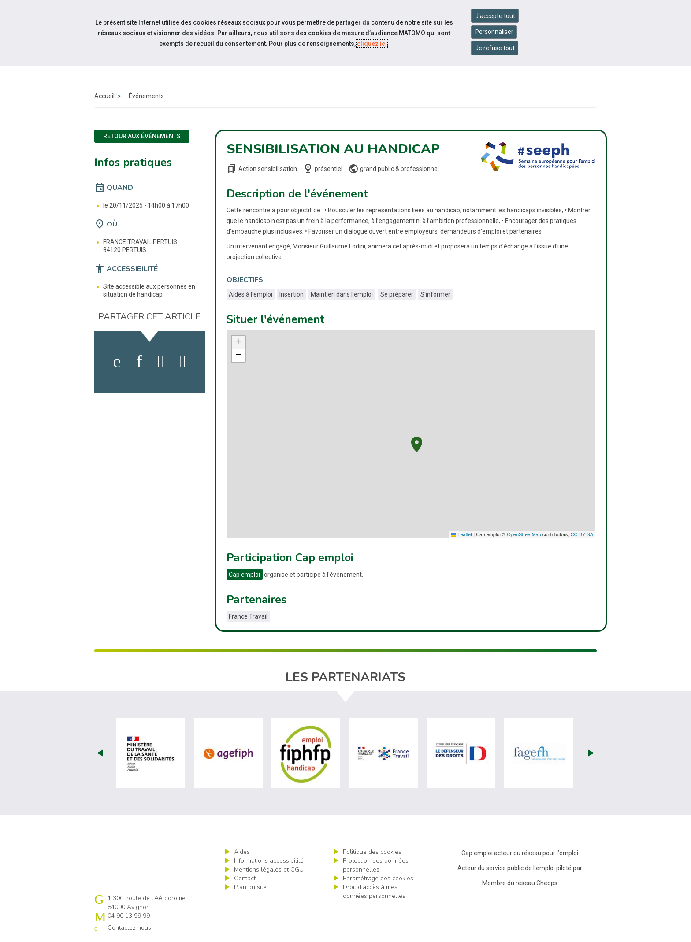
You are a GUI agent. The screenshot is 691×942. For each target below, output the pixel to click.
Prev (100, 753)
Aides (242, 852)
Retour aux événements (142, 136)
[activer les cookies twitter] (161, 362)
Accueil (104, 96)
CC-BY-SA (581, 534)
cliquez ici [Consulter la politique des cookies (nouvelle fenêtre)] (372, 43)
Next (591, 753)
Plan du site (250, 887)
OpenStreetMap (524, 534)
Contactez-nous (129, 927)
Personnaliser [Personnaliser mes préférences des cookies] (494, 31)
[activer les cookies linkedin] (139, 362)
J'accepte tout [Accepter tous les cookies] (495, 15)
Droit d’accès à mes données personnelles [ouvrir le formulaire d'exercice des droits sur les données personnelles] (374, 891)
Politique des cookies (372, 852)
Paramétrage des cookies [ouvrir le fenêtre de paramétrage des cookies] (378, 878)
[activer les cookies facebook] (117, 362)
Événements (146, 96)
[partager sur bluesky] (182, 362)
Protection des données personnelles (376, 865)
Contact (245, 878)
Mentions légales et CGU (269, 869)
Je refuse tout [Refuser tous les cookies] (495, 48)
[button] (416, 443)
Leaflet (461, 534)
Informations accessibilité (269, 861)
